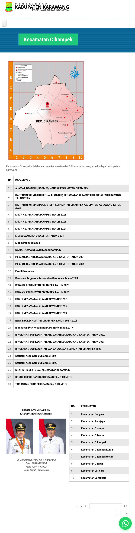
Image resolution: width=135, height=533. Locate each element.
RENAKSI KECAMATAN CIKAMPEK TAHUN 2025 (42, 292)
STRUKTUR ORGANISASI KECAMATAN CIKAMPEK (43, 377)
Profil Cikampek (24, 271)
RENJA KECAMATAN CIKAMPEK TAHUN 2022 (41, 299)
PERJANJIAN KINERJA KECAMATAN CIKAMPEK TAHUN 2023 (50, 264)
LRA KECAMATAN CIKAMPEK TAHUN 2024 (39, 235)
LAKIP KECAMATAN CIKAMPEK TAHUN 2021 (40, 214)
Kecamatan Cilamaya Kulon (97, 449)
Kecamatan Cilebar (92, 463)
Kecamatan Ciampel (92, 428)
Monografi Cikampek (27, 242)
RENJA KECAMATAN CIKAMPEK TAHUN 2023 (41, 306)
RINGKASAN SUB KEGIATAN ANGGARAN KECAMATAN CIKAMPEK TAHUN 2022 (60, 334)
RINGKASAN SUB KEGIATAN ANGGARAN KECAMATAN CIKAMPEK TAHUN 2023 (60, 341)
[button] (125, 523)
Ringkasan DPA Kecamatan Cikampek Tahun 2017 (44, 327)
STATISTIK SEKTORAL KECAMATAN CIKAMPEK (42, 370)
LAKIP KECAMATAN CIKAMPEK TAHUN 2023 (40, 221)
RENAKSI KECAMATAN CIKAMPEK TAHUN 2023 (42, 285)
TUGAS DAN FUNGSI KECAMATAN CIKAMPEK (41, 384)
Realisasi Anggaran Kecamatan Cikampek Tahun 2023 (46, 278)
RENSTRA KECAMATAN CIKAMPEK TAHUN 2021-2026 (46, 320)
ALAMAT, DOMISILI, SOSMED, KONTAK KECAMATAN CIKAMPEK (51, 188)
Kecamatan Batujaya (93, 421)
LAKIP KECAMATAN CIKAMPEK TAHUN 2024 (40, 228)
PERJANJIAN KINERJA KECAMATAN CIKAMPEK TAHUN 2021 (50, 257)
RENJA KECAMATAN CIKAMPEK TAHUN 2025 (41, 313)
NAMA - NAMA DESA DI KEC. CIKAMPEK (38, 250)
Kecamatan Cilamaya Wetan (97, 456)
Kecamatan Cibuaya (92, 435)
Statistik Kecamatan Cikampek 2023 (36, 363)
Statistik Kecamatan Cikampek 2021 (36, 356)
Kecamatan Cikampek (94, 442)
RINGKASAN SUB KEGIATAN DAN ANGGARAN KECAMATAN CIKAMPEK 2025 (58, 348)
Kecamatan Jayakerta (93, 477)
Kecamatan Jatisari (92, 470)
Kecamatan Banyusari (93, 414)
